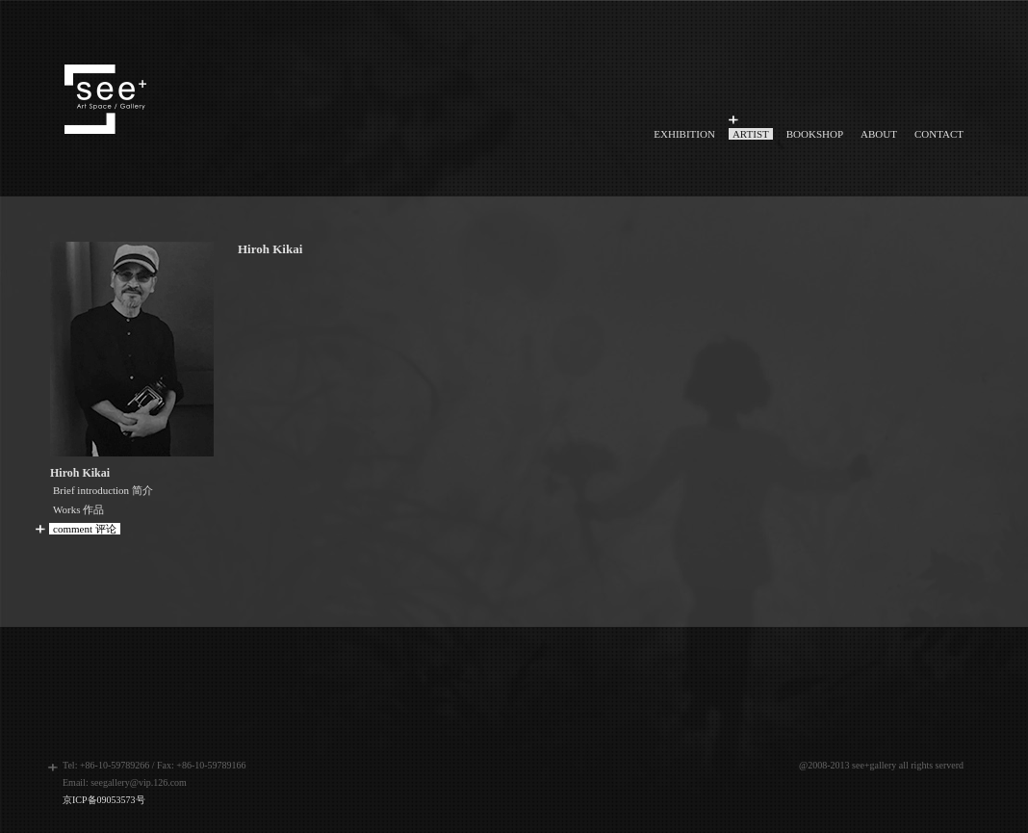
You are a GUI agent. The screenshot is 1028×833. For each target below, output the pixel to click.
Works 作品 (78, 509)
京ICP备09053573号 (104, 799)
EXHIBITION (684, 134)
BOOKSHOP (814, 134)
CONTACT (939, 134)
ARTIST (750, 134)
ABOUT (879, 134)
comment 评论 (84, 528)
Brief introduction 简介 (103, 490)
